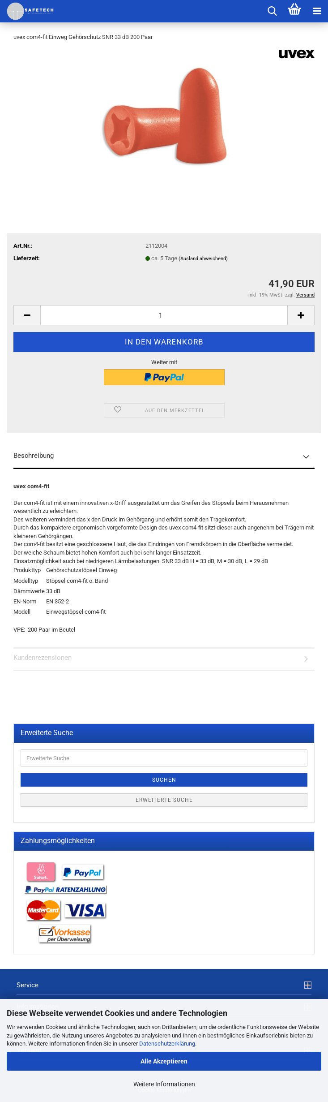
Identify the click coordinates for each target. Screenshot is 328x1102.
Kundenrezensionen (42, 658)
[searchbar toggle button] (272, 11)
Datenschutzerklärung (167, 1043)
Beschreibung (33, 456)
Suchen (164, 780)
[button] (26, 315)
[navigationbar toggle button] (317, 11)
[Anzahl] (164, 315)
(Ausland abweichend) (203, 259)
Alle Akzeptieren (164, 1061)
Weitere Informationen (164, 1084)
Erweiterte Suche (164, 800)
